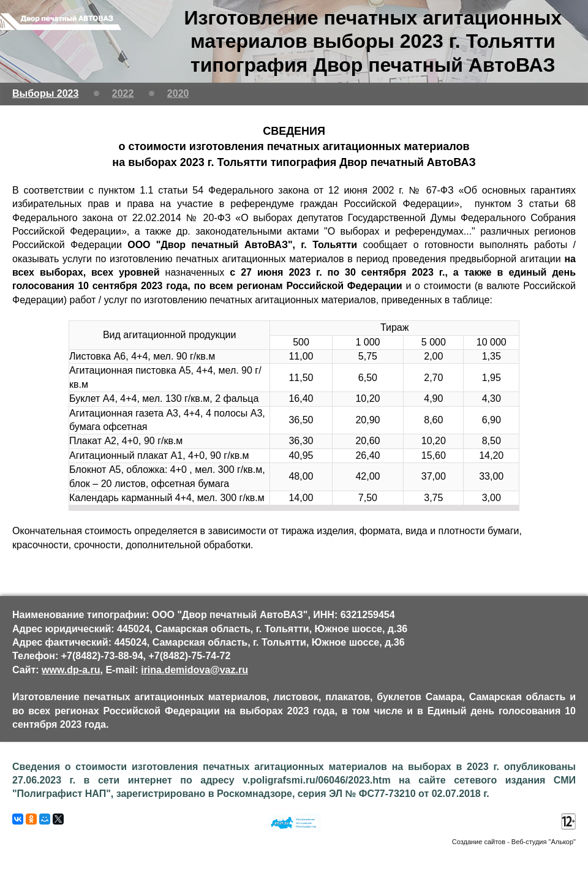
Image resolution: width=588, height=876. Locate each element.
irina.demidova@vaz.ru (194, 670)
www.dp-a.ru (71, 670)
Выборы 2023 (45, 93)
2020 (178, 93)
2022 (123, 93)
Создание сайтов (478, 841)
